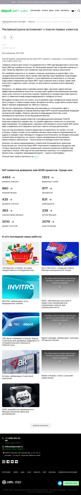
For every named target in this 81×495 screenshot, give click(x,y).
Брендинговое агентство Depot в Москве (31, 490)
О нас (57, 10)
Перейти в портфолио (40, 425)
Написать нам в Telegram (14, 449)
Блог (44, 472)
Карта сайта (72, 490)
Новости (37, 472)
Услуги (45, 10)
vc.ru (36, 156)
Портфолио (35, 10)
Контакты (65, 10)
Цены (51, 10)
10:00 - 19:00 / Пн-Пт (13, 443)
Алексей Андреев (8, 48)
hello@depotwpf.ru (14, 447)
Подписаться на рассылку (67, 472)
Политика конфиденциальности (40, 492)
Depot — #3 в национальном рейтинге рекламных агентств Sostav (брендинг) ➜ (46, 2)
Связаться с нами (71, 483)
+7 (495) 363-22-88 (13, 439)
